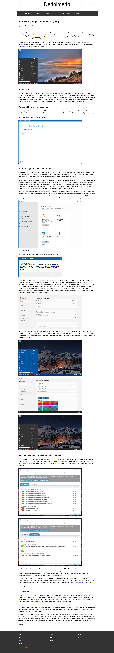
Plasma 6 (37, 37)
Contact (21, 637)
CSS (25, 647)
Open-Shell (36, 331)
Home (79, 634)
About (20, 634)
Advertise (51, 634)
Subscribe (51, 640)
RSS (27, 647)
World (47, 13)
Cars (68, 13)
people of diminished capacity (30, 601)
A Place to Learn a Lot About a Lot (57, 8)
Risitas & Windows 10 (76, 582)
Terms (20, 643)
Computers (27, 13)
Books (62, 13)
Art (54, 13)
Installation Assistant (65, 113)
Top (79, 637)
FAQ (20, 640)
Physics (76, 13)
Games (37, 13)
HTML (22, 647)
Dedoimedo (57, 4)
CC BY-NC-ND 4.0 (22, 649)
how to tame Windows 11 (51, 461)
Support (50, 637)
